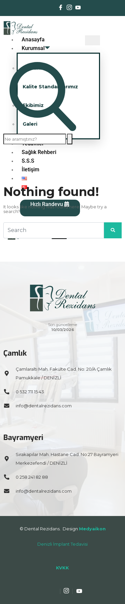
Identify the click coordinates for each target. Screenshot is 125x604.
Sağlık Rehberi (39, 152)
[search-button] (69, 139)
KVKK (62, 567)
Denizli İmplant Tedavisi (62, 544)
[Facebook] (60, 8)
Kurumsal (36, 48)
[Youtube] (78, 8)
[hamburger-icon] (92, 40)
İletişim (30, 169)
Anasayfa (33, 39)
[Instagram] (69, 8)
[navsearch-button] (43, 129)
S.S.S (28, 161)
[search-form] (34, 139)
